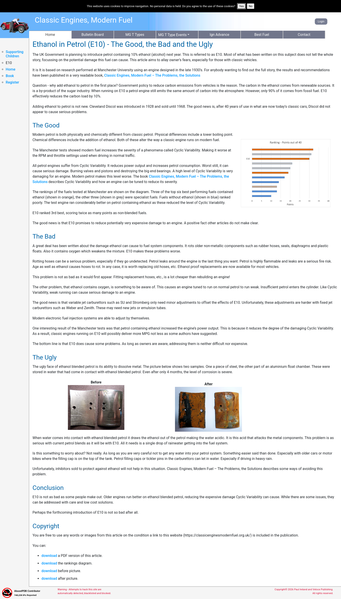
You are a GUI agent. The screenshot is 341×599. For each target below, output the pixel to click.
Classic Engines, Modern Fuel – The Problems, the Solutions (152, 75)
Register (12, 82)
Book (10, 76)
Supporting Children (15, 54)
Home (10, 69)
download (49, 556)
